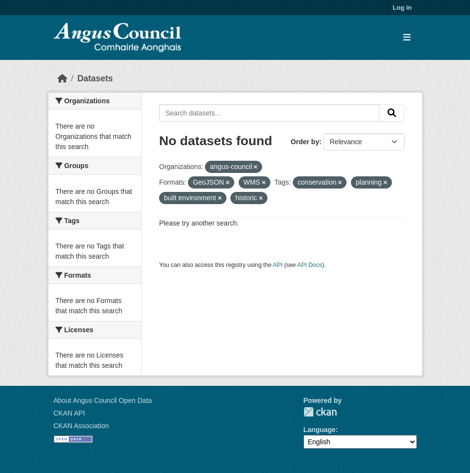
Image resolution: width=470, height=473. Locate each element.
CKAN (320, 412)
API (278, 265)
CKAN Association (81, 426)
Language (320, 430)
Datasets (95, 78)
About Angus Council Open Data (103, 400)
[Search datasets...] (269, 113)
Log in (402, 7)
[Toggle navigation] (407, 38)
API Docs (309, 265)
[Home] (62, 78)
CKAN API (69, 413)
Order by (305, 142)
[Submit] (392, 113)
